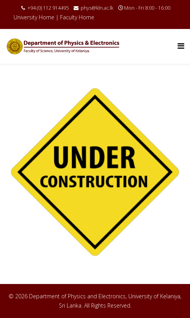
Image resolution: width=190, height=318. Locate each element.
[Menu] (181, 46)
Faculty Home (77, 17)
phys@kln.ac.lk (97, 8)
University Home (34, 17)
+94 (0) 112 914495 (48, 8)
